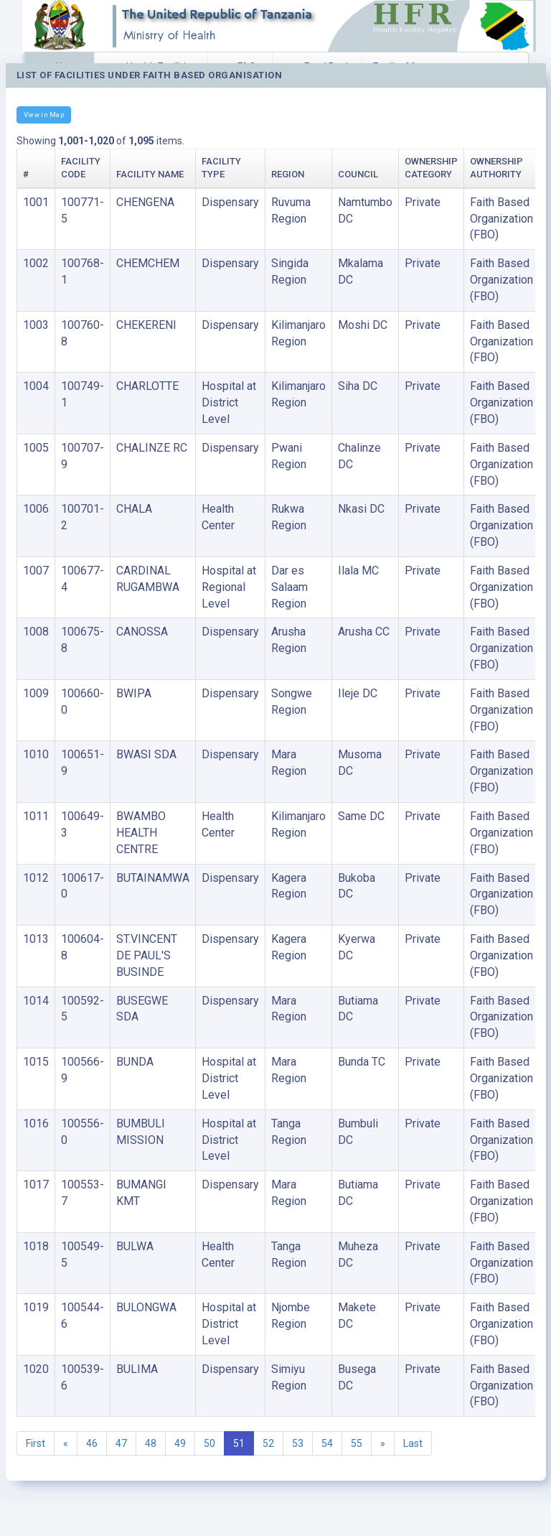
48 (150, 1443)
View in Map (44, 114)
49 (180, 1443)
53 (297, 1443)
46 (92, 1443)
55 (356, 1443)
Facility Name (150, 174)
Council (358, 174)
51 (239, 1443)
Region (287, 174)
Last (413, 1443)
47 (121, 1443)
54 (327, 1443)
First (35, 1443)
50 (209, 1443)
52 (268, 1443)
